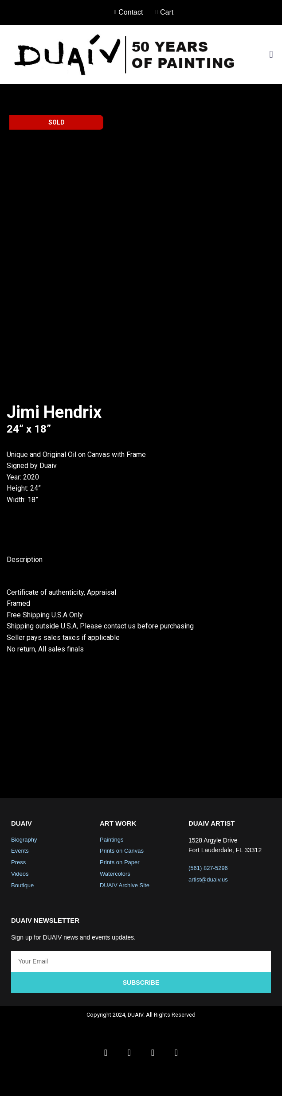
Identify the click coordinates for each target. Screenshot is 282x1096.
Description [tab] (25, 651)
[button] (271, 54)
